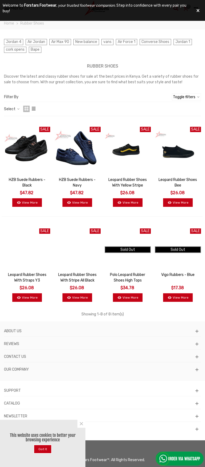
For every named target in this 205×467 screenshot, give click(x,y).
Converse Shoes (155, 41)
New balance (86, 41)
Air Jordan (36, 41)
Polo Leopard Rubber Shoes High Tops (127, 277)
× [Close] (81, 424)
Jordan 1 (182, 41)
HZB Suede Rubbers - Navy (77, 182)
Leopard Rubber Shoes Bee (178, 182)
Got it (42, 449)
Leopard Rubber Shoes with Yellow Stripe (127, 182)
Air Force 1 (126, 41)
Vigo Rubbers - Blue (178, 274)
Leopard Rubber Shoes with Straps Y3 (27, 277)
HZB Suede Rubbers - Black (27, 182)
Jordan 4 (13, 41)
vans (107, 41)
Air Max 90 (60, 41)
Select (12, 109)
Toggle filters (186, 97)
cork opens (15, 49)
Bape (35, 49)
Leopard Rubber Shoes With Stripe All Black (77, 277)
